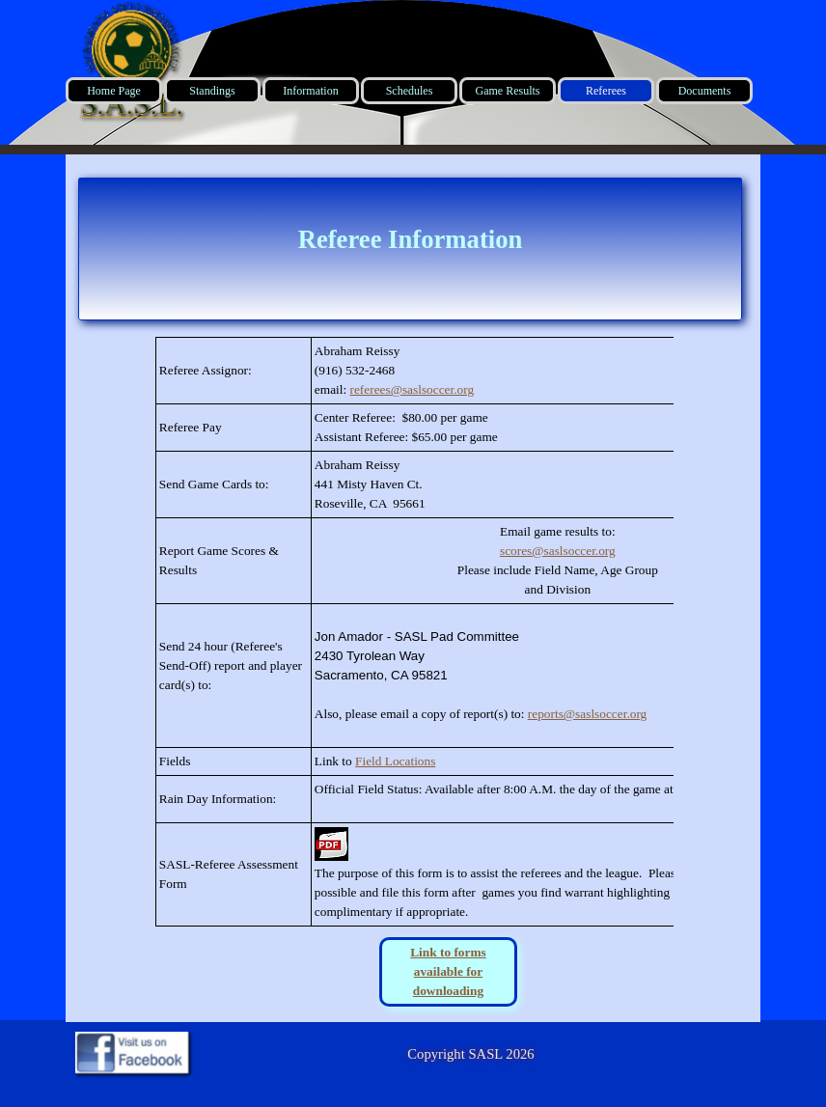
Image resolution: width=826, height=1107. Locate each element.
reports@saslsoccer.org (587, 713)
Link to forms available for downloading (448, 971)
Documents (704, 90)
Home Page (114, 90)
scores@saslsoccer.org (558, 550)
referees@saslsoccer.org (411, 389)
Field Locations (395, 761)
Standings (211, 90)
